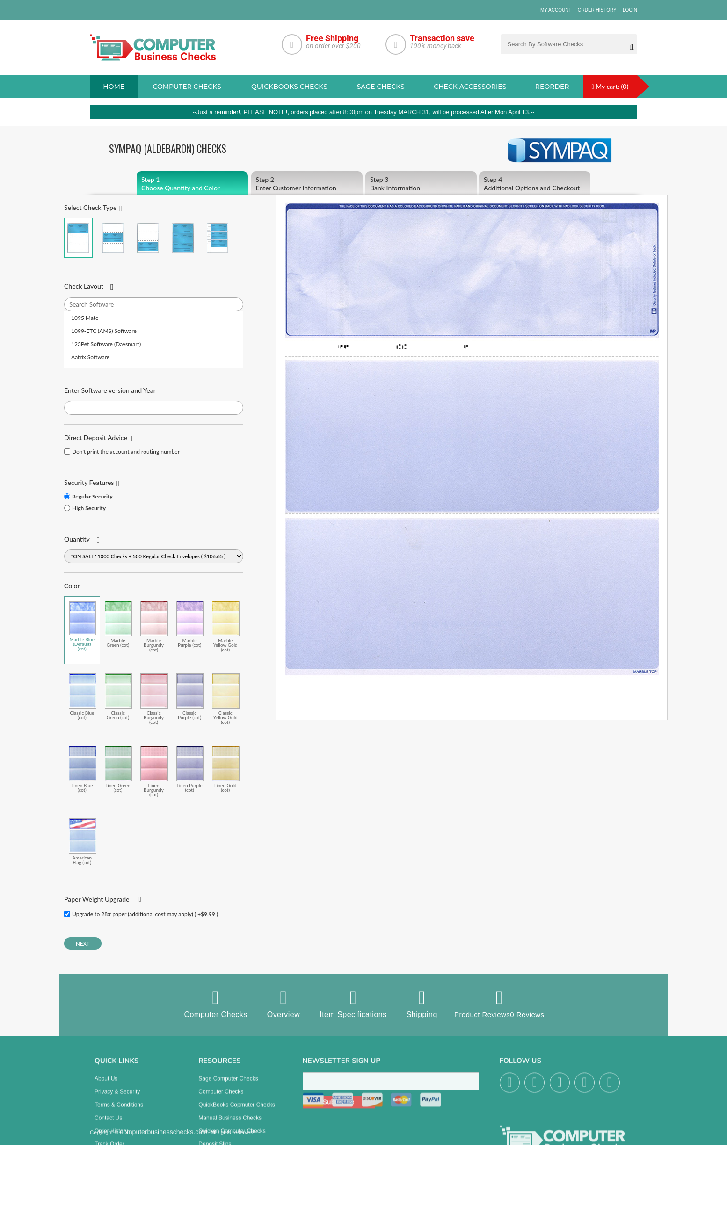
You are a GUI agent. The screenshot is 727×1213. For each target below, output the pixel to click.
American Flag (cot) (82, 841)
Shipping (418, 1003)
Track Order (109, 1151)
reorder (552, 86)
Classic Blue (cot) (82, 696)
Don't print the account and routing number (126, 451)
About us (106, 1086)
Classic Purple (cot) (190, 696)
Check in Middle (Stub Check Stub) (113, 238)
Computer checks (187, 86)
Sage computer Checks (228, 1086)
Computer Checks (212, 1003)
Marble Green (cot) (118, 624)
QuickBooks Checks (289, 86)
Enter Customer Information (307, 183)
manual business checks (230, 1125)
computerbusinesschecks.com (164, 1207)
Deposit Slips (214, 1151)
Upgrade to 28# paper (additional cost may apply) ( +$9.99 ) (145, 913)
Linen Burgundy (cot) (154, 771)
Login (630, 10)
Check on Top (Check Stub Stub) (78, 238)
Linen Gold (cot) (226, 769)
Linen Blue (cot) (82, 769)
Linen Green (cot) (118, 769)
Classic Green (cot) (118, 696)
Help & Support (113, 1165)
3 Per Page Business (182, 238)
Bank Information (421, 183)
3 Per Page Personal (217, 238)
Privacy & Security (117, 1099)
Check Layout (83, 286)
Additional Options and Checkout (535, 183)
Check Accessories (470, 86)
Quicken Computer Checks (231, 1138)
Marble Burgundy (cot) (154, 626)
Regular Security (92, 496)
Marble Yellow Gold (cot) (226, 626)
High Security (89, 508)
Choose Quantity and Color (192, 183)
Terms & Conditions (119, 1112)
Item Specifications (350, 1003)
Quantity (77, 539)
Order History (597, 10)
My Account (556, 10)
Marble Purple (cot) (190, 624)
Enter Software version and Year (110, 390)
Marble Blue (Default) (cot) (82, 626)
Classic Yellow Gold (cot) (226, 698)
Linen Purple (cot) (190, 769)
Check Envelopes (220, 1165)
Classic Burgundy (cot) (154, 698)
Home (113, 86)
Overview (280, 1003)
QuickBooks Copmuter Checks (236, 1112)
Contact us (108, 1125)
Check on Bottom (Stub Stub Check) (148, 238)
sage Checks (381, 86)
